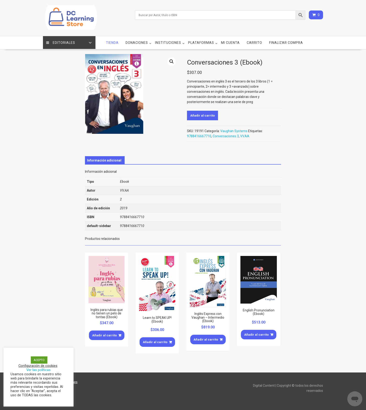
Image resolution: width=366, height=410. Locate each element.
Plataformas (201, 42)
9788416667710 (199, 136)
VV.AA (244, 136)
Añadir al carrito (202, 115)
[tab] (104, 160)
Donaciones (137, 42)
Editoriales (60, 42)
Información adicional (104, 160)
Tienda (112, 42)
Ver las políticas (38, 370)
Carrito (254, 42)
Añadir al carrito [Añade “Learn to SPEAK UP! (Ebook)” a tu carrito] (155, 341)
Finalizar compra (286, 42)
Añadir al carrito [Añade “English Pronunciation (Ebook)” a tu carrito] (256, 334)
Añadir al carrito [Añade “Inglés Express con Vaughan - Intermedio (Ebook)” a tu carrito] (206, 339)
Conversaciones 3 (226, 136)
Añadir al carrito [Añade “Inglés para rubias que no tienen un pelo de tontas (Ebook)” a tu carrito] (104, 335)
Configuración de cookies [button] (37, 366)
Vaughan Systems (233, 130)
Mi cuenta (230, 42)
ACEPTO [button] (39, 360)
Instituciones (168, 42)
